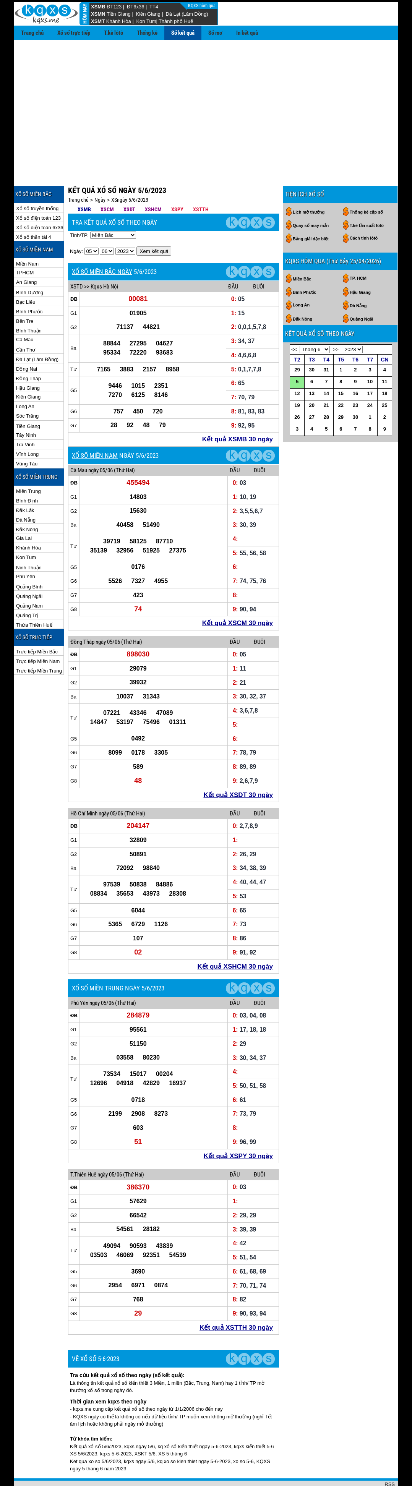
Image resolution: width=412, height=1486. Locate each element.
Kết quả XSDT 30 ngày (238, 770)
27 (311, 392)
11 (384, 357)
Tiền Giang (119, 14)
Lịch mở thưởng (308, 187)
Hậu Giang (28, 363)
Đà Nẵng (26, 495)
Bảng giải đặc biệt (311, 214)
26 (297, 392)
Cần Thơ (25, 325)
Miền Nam (27, 239)
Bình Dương (29, 268)
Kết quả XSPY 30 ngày (238, 1131)
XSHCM (153, 184)
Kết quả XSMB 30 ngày (237, 414)
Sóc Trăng (27, 391)
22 (341, 380)
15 (341, 368)
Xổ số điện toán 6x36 (39, 203)
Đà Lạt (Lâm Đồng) (186, 14)
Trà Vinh (25, 420)
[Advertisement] (206, 97)
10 (370, 357)
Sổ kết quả (183, 32)
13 (311, 368)
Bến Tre (24, 296)
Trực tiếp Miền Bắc (37, 627)
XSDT (129, 184)
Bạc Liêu (25, 277)
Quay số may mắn (311, 200)
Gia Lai (24, 513)
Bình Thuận (29, 306)
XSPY (177, 184)
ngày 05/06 (100, 445)
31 (326, 345)
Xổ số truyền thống (37, 183)
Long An (25, 381)
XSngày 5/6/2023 (129, 175)
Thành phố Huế (176, 21)
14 (326, 368)
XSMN (98, 14)
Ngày (99, 175)
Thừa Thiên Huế (34, 600)
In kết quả (247, 32)
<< (294, 324)
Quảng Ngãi (29, 571)
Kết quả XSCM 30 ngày (237, 598)
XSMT (98, 21)
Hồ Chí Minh (83, 788)
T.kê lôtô (113, 32)
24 (370, 380)
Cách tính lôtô (364, 213)
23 (355, 380)
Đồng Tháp (28, 354)
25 (384, 380)
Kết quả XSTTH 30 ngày (236, 1302)
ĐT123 (114, 7)
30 (311, 345)
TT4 (153, 7)
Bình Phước (29, 287)
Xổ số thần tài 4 (33, 212)
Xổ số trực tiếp (73, 32)
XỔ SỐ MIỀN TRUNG (97, 963)
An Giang (26, 257)
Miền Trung (28, 466)
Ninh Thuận (29, 543)
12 (297, 368)
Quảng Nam (29, 581)
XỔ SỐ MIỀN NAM (95, 430)
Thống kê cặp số (366, 187)
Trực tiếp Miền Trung (39, 646)
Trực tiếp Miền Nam (38, 636)
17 (370, 368)
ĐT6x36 (135, 7)
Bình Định (27, 476)
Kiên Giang (148, 14)
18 (384, 368)
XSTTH (201, 184)
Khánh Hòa (118, 21)
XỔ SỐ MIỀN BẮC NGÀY (102, 247)
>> (336, 324)
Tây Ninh (26, 410)
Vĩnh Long (27, 429)
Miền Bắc (302, 254)
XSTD (76, 261)
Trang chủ (32, 32)
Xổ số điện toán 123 (38, 193)
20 (311, 380)
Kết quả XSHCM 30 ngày (235, 941)
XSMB (98, 7)
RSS (389, 1459)
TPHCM (25, 248)
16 (355, 368)
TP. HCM (358, 253)
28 (326, 392)
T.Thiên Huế (83, 1149)
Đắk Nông (27, 504)
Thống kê (147, 32)
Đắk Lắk (25, 485)
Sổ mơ (215, 32)
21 (326, 380)
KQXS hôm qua (202, 5)
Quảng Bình (29, 562)
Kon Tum (146, 21)
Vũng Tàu (26, 439)
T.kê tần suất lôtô (367, 200)
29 (297, 345)
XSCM (107, 184)
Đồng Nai (26, 344)
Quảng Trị (27, 590)
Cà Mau (25, 315)
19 (297, 380)
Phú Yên (25, 551)
